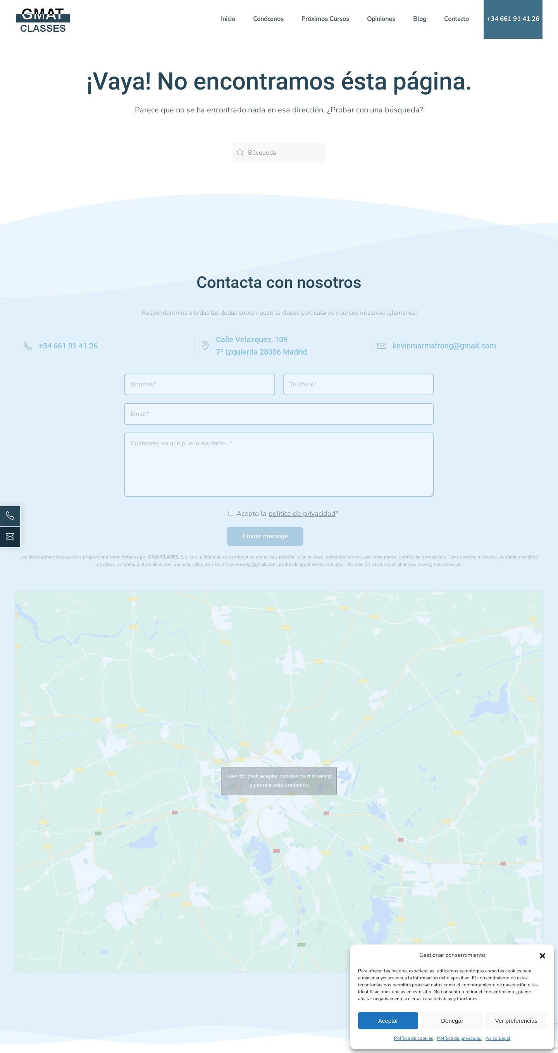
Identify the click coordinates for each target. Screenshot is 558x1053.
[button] (542, 955)
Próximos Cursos (325, 19)
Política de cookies (413, 1038)
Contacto (456, 19)
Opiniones (381, 19)
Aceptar (388, 1020)
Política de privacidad (459, 1038)
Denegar (452, 1020)
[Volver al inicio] (43, 19)
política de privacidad (302, 513)
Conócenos (268, 19)
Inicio (228, 19)
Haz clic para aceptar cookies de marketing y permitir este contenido (279, 780)
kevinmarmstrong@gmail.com (444, 345)
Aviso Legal (498, 1038)
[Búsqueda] (279, 152)
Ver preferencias (516, 1020)
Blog (419, 19)
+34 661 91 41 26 (513, 19)
